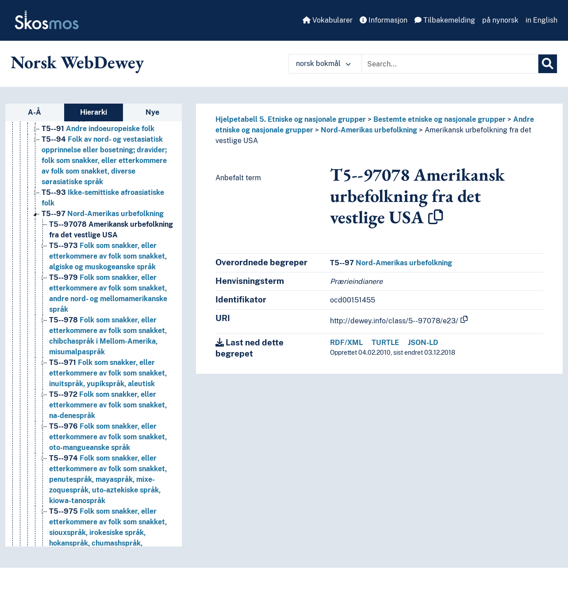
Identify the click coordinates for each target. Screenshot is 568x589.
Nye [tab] (152, 112)
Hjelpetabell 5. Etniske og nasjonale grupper (290, 119)
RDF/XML (346, 342)
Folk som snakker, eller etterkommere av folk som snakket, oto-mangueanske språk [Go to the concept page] (108, 437)
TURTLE (385, 342)
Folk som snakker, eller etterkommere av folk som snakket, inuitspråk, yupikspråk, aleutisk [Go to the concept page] (108, 373)
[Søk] (547, 64)
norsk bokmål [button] (323, 63)
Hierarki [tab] (93, 112)
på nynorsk (500, 20)
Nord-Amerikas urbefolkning (369, 130)
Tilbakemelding (444, 20)
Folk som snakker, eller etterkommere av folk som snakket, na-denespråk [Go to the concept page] (108, 405)
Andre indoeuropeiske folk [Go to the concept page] (98, 128)
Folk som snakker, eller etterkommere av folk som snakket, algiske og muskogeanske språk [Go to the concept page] (108, 256)
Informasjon (383, 20)
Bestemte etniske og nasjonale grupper (439, 119)
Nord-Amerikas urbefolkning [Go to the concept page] (103, 213)
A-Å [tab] (34, 112)
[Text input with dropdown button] (449, 64)
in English (541, 20)
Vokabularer (328, 20)
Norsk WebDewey (77, 62)
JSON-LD (423, 342)
